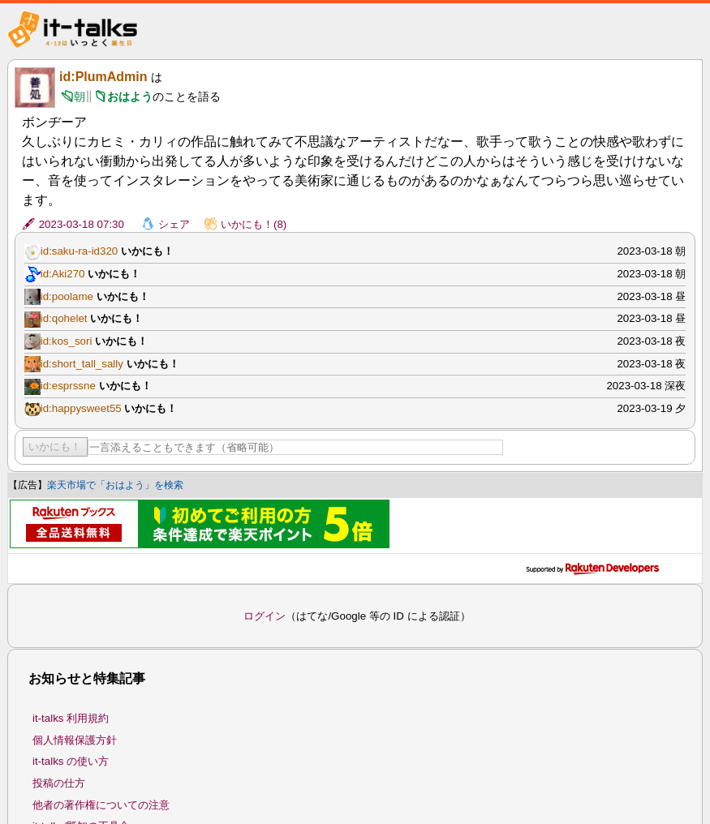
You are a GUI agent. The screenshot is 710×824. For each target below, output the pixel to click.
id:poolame (67, 296)
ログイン (264, 616)
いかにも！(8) (253, 224)
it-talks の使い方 (70, 761)
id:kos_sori (67, 341)
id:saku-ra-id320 (79, 251)
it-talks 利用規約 (70, 718)
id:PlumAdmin (103, 77)
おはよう (130, 96)
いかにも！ (54, 446)
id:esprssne (68, 386)
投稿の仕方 (58, 783)
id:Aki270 (63, 274)
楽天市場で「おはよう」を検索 (115, 485)
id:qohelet (64, 318)
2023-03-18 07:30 (81, 224)
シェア (174, 224)
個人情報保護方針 (74, 740)
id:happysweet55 (81, 408)
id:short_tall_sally (82, 364)
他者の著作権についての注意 (101, 805)
